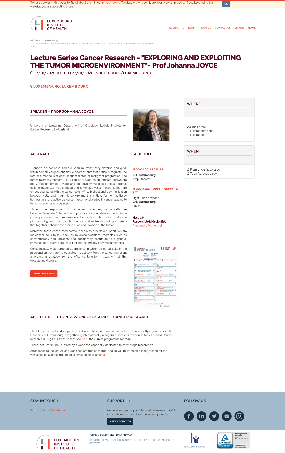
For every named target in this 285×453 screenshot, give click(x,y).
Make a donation (120, 421)
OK (226, 3)
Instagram (239, 416)
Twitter (214, 416)
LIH (46, 410)
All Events (35, 40)
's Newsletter (56, 410)
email (102, 354)
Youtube (227, 416)
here (84, 339)
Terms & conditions (102, 435)
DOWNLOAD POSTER (43, 273)
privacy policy (111, 2)
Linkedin (201, 416)
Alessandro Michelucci (148, 225)
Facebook (189, 416)
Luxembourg (51, 40)
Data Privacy (124, 435)
